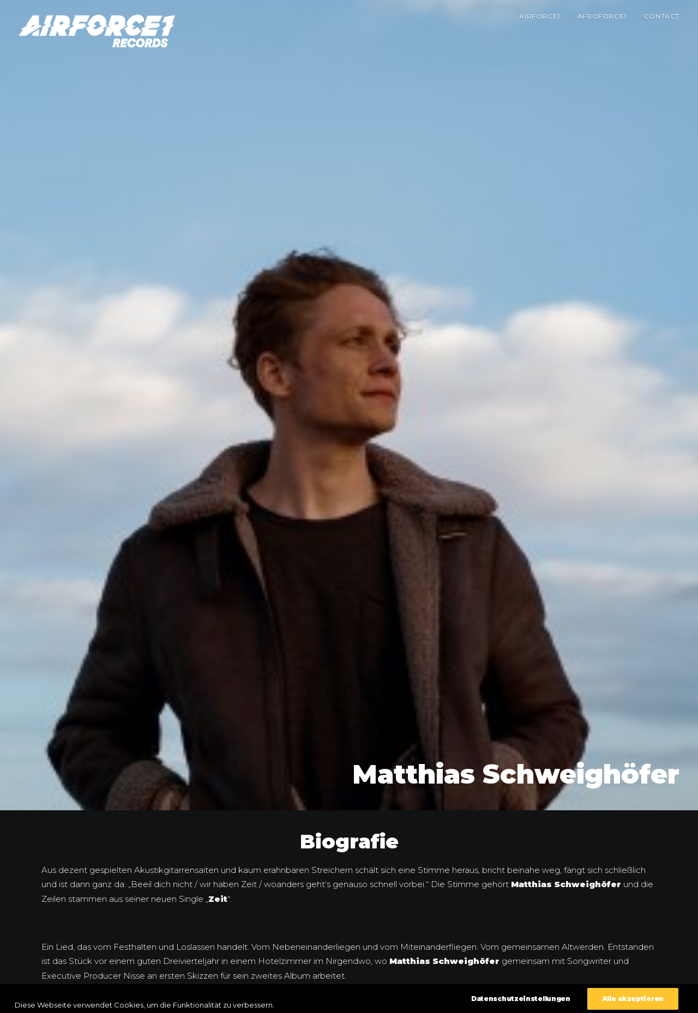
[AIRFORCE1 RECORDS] (97, 31)
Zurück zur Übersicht (349, 971)
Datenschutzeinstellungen (640, 998)
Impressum (581, 998)
